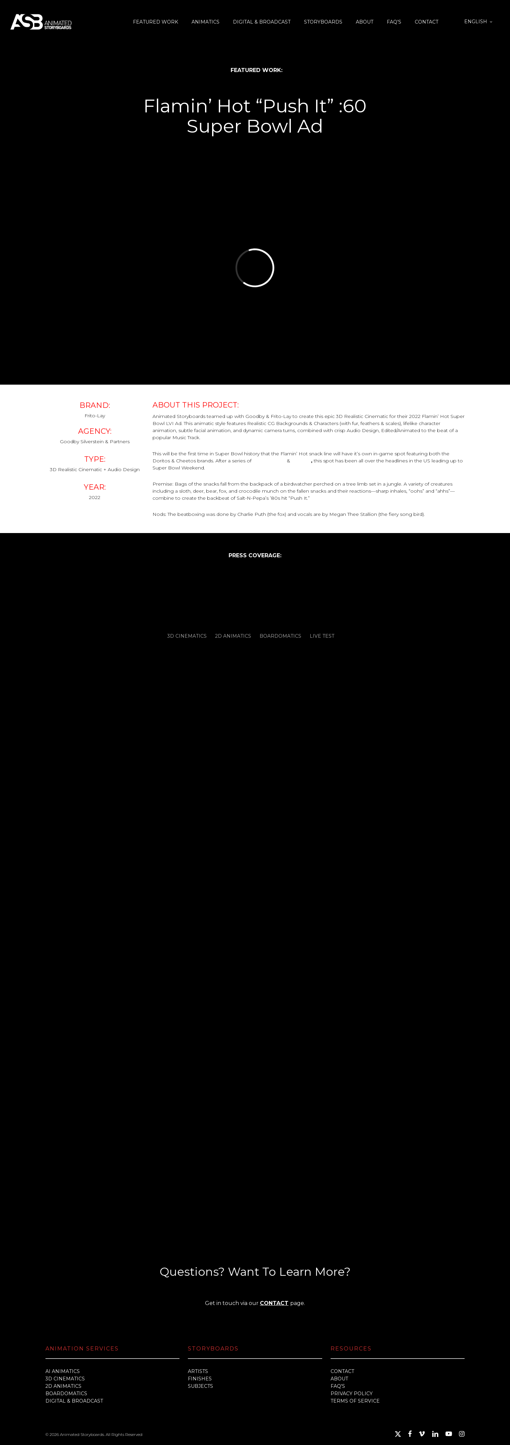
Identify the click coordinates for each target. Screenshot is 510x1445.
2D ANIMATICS (63, 1386)
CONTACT (274, 1303)
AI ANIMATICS (62, 1371)
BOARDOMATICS (66, 1393)
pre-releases (269, 461)
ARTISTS (198, 1371)
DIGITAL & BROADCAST (74, 1401)
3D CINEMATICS (65, 1378)
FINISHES (200, 1378)
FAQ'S (338, 1386)
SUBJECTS (200, 1386)
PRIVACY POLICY (352, 1393)
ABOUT (339, 1378)
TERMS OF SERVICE (355, 1401)
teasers (301, 461)
